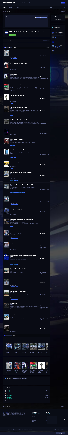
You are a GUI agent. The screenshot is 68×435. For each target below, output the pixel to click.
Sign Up (63, 2)
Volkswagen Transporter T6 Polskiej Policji (59, 50)
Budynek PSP (13, 243)
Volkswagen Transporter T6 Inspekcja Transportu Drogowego (24, 184)
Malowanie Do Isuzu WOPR (16, 314)
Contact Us (58, 429)
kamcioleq (13, 85)
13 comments (42, 87)
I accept (60, 433)
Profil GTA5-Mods (34, 416)
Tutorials (17, 7)
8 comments (42, 164)
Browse (4, 7)
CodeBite (9, 429)
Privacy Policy (54, 429)
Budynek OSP (13, 280)
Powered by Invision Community (28, 429)
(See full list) (25, 378)
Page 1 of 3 (14, 47)
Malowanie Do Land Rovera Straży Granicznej (20, 268)
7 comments (42, 233)
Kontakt (33, 421)
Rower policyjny (13, 303)
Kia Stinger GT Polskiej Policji (43, 350)
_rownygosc (16, 382)
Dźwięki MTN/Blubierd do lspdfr (17, 149)
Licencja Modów (34, 420)
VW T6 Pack (13, 196)
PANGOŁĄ (12, 75)
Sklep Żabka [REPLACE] (15, 84)
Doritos (12, 120)
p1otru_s (12, 304)
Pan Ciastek (13, 220)
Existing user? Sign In (57, 2)
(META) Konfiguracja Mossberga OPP (18, 107)
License (10, 7)
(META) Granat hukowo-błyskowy (17, 95)
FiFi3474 (12, 327)
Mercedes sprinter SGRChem (16, 139)
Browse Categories (58, 19)
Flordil (12, 131)
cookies (9, 433)
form (25, 25)
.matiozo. (23, 382)
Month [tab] (56, 29)
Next (9, 47)
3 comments (42, 200)
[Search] (54, 7)
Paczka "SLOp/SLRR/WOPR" (16, 230)
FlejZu (12, 257)
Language (63, 429)
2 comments (42, 76)
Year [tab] (59, 29)
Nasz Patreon (34, 419)
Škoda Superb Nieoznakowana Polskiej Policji (20, 119)
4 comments (42, 98)
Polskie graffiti (13, 74)
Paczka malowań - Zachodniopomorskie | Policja (21, 172)
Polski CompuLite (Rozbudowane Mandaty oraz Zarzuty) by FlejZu (23, 256)
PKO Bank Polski (13, 51)
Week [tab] (52, 29)
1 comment (42, 282)
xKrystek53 (12, 150)
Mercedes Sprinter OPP (58, 45)
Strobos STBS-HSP (9, 350)
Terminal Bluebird (14, 130)
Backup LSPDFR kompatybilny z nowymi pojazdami (21, 219)
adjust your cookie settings (32, 433)
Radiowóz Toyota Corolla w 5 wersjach (20, 350)
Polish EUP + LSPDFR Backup (59, 32)
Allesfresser (13, 185)
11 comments (42, 131)
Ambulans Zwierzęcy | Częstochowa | (18, 291)
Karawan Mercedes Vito (15, 326)
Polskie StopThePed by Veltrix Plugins (18, 63)
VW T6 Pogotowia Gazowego (16, 209)
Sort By (47, 47)
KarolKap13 (20, 382)
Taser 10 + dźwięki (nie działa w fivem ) (18, 162)
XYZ (11, 96)
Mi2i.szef (8, 371)
